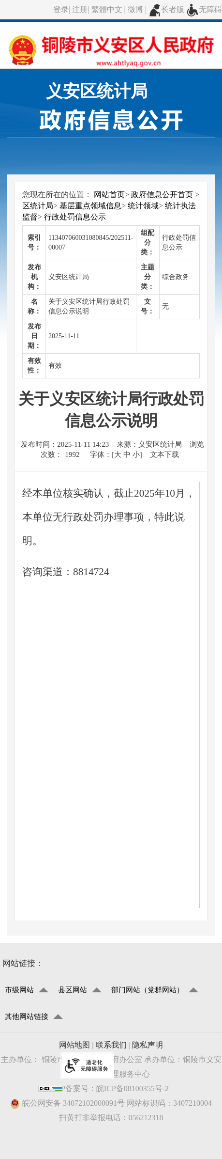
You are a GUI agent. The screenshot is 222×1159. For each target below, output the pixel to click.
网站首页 (109, 194)
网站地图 (74, 1045)
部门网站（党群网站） (147, 990)
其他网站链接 (26, 1016)
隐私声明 (147, 1045)
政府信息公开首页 (162, 194)
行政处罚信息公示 (75, 217)
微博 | (138, 9)
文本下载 (164, 454)
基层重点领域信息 (90, 206)
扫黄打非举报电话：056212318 (111, 1117)
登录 (61, 9)
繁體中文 (106, 9)
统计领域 (143, 206)
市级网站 (19, 990)
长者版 (166, 9)
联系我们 (111, 1045)
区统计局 (37, 206)
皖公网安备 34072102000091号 (67, 1103)
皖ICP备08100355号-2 (132, 1088)
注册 (80, 9)
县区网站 (72, 990)
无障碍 (204, 9)
